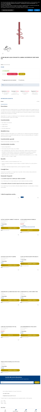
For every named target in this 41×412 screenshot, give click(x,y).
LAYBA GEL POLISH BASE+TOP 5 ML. (8, 326)
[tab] (7, 98)
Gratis (8, 91)
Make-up (6, 8)
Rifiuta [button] (30, 409)
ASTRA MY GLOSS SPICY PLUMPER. (8, 256)
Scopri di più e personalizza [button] (8, 409)
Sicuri (37, 91)
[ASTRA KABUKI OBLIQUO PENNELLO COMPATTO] (29, 207)
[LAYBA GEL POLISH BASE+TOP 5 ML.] (10, 314)
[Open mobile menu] (1, 5)
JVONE (2, 293)
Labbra (11, 8)
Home (2, 8)
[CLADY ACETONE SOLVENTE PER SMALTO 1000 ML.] (29, 244)
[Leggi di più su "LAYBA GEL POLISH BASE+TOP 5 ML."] (10, 335)
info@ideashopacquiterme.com (9, 395)
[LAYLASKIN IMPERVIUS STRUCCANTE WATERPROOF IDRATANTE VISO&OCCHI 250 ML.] (29, 314)
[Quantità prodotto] (4, 74)
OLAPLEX (3, 363)
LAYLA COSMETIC (4, 328)
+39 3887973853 (6, 393)
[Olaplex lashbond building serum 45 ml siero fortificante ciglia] (10, 349)
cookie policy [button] (9, 404)
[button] (10, 228)
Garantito (27, 91)
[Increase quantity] (5, 74)
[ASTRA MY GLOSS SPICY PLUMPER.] (10, 244)
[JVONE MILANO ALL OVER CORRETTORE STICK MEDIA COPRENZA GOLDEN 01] (29, 279)
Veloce (17, 91)
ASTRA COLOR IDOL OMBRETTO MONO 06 (10, 219)
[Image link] (4, 387)
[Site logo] (3, 1)
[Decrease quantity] (2, 74)
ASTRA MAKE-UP (4, 220)
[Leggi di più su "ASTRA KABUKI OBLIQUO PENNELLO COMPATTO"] (29, 230)
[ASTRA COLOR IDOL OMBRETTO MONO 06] (10, 207)
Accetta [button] (37, 409)
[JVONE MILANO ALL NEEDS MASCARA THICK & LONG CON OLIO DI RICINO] (10, 279)
